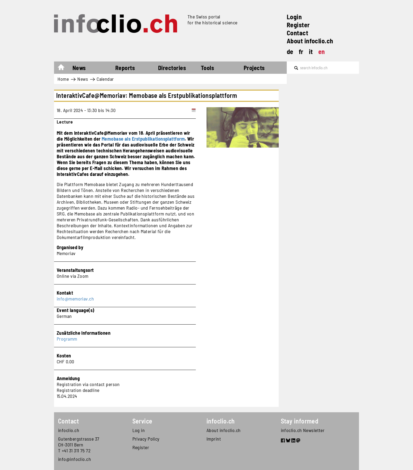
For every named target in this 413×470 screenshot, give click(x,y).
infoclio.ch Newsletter (303, 430)
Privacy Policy (145, 439)
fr (301, 51)
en (321, 51)
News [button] (79, 67)
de (290, 51)
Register (298, 25)
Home (64, 68)
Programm (67, 339)
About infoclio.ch (310, 41)
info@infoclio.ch (74, 459)
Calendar (105, 79)
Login (294, 17)
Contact (297, 33)
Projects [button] (254, 67)
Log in (138, 430)
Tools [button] (207, 67)
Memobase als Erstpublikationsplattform (143, 139)
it (311, 51)
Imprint (213, 439)
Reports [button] (125, 67)
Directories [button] (172, 67)
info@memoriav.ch (75, 299)
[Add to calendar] (194, 110)
